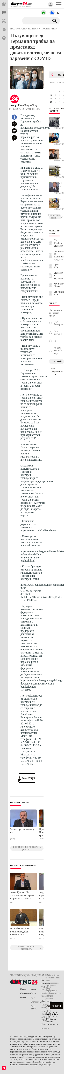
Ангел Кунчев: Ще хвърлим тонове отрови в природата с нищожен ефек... (57, 152)
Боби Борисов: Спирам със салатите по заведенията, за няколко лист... (57, 136)
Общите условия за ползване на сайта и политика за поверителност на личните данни (35, 1044)
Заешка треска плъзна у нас (22, 831)
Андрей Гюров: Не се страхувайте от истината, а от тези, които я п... (57, 185)
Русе (33, 997)
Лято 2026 (56, 266)
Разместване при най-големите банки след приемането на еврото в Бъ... (57, 169)
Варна (33, 989)
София (34, 984)
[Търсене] (36, 21)
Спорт (23, 984)
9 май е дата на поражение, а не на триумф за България (57, 120)
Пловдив (34, 980)
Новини (23, 980)
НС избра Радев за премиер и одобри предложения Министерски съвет (20, 931)
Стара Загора (34, 1007)
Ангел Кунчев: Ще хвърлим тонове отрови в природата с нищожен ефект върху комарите (22, 895)
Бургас (34, 993)
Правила (45, 1028)
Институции (49, 28)
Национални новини (24, 28)
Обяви (23, 997)
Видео (23, 989)
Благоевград (36, 1002)
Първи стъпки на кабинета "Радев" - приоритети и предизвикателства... (57, 201)
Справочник (25, 993)
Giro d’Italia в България (58, 243)
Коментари (27, 778)
